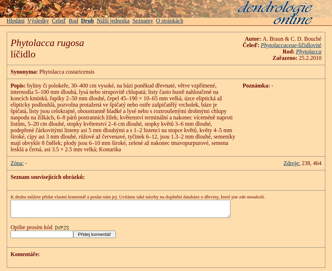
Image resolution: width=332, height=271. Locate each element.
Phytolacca (308, 52)
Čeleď (59, 21)
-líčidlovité (291, 45)
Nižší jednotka (113, 21)
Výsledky (38, 21)
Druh (87, 21)
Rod (73, 21)
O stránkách (169, 21)
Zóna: (17, 163)
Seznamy (142, 21)
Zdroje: (292, 163)
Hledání (16, 21)
